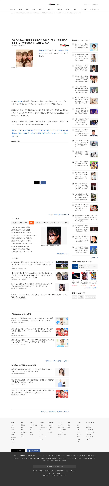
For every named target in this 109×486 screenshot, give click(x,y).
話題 (69, 427)
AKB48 (20, 101)
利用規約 (41, 471)
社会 (12, 425)
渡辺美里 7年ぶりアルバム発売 (20, 241)
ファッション (43, 436)
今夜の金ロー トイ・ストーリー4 (21, 252)
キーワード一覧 (90, 432)
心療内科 (68, 455)
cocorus (43, 458)
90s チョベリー (62, 434)
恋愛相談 (54, 458)
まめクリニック (49, 455)
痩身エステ (57, 460)
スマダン (60, 425)
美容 (95, 458)
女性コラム (61, 427)
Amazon (75, 297)
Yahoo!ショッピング (90, 297)
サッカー (32, 429)
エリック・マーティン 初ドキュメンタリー (24, 235)
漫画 (75, 9)
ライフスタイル (62, 429)
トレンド (50, 9)
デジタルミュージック (81, 266)
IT (40, 432)
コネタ (50, 427)
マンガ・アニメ (43, 427)
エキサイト (95, 4)
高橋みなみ (42, 50)
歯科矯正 (90, 458)
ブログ (79, 455)
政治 (12, 429)
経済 (12, 427)
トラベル (60, 432)
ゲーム (41, 429)
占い (59, 458)
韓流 (22, 434)
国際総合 (13, 437)
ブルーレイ (75, 266)
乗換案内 (80, 458)
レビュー (42, 425)
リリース (88, 425)
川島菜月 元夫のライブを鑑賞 (20, 230)
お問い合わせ (72, 471)
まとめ (13, 432)
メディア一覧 (89, 429)
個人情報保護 (60, 471)
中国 (12, 439)
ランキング (83, 9)
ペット (50, 432)
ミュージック (88, 266)
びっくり (51, 425)
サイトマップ (89, 436)
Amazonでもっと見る (90, 288)
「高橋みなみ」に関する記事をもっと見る (56, 361)
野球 (31, 427)
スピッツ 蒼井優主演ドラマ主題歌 (21, 243)
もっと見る (94, 257)
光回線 (23, 458)
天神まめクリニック (59, 455)
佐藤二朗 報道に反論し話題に (20, 249)
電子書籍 (64, 460)
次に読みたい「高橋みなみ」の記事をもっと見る (55, 411)
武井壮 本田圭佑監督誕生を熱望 (21, 232)
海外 (27, 9)
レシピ (69, 458)
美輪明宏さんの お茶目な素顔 (20, 227)
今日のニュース (94, 9)
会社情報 (35, 471)
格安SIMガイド (16, 458)
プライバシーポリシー (50, 471)
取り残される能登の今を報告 (20, 246)
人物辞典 (88, 434)
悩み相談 (48, 458)
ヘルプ (88, 439)
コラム (67, 9)
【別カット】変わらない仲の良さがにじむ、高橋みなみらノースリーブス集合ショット (39, 130)
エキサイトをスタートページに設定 (54, 466)
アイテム (73, 455)
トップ (14, 222)
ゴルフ (31, 432)
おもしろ (59, 9)
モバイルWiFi (36, 458)
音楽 (22, 429)
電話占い (84, 455)
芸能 (33, 9)
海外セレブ (23, 432)
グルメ (41, 434)
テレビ (94, 266)
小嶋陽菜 (61, 50)
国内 (20, 9)
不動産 (85, 458)
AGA (52, 460)
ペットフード (46, 460)
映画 (22, 427)
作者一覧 (88, 427)
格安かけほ (29, 458)
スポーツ (41, 9)
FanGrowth (41, 455)
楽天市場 (81, 297)
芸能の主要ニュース (63, 253)
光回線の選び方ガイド (31, 455)
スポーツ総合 (33, 425)
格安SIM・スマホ (92, 455)
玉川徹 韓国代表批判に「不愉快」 (21, 238)
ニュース (12, 9)
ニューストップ (88, 4)
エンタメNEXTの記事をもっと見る (59, 214)
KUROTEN (22, 455)
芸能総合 (23, 425)
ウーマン (63, 458)
